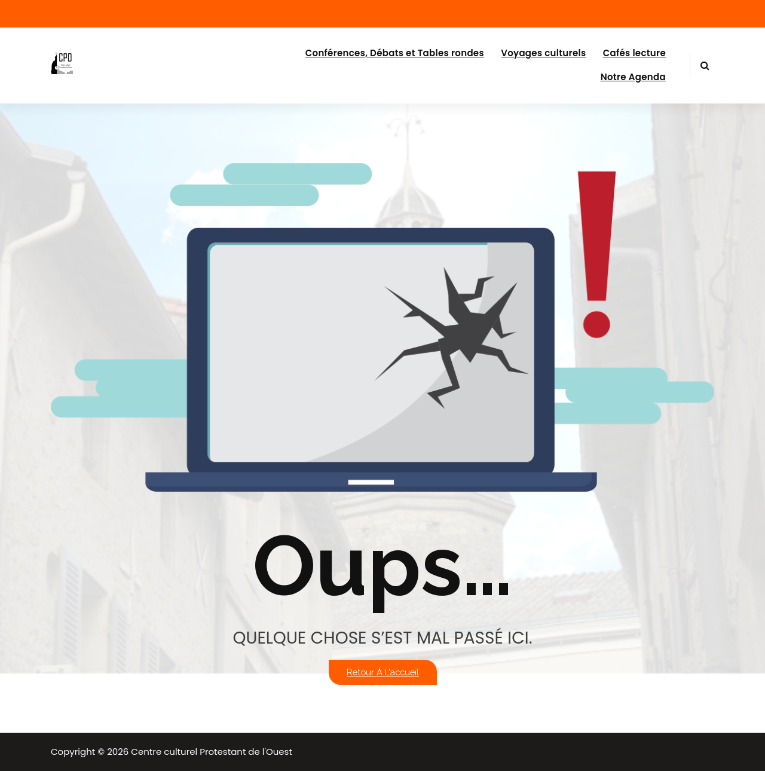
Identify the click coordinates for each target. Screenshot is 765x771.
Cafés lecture (634, 53)
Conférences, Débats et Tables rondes (394, 53)
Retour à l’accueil (383, 672)
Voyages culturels (543, 53)
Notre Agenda (633, 77)
